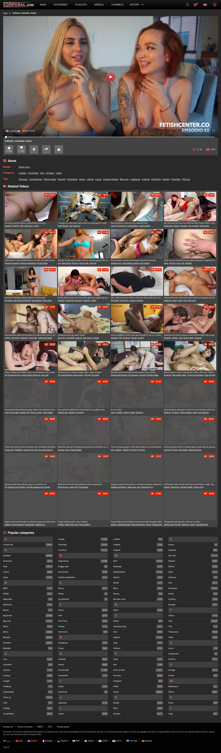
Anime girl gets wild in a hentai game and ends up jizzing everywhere (190, 447)
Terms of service (25, 727)
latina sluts (47, 300)
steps (166, 263)
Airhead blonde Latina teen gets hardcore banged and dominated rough (190, 297)
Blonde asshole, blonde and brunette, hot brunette (133, 372)
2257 (50, 727)
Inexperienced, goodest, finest (71, 335)
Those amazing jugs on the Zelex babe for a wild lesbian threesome (137, 447)
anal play (167, 450)
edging (7, 338)
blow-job (61, 338)
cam (42, 173)
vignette (119, 413)
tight (22, 226)
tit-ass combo (36, 413)
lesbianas (135, 179)
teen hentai (183, 450)
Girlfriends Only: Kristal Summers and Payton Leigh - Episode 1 (190, 484)
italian (132, 413)
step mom (28, 226)
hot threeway (133, 375)
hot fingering (121, 226)
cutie (7, 413)
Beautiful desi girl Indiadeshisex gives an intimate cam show (84, 447)
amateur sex (25, 413)
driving (148, 525)
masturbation (132, 226)
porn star (45, 375)
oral (70, 226)
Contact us (8, 727)
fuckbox (61, 525)
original (96, 338)
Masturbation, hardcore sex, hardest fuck (129, 223)
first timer (15, 338)
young (36, 226)
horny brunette (18, 525)
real (112, 450)
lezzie (98, 179)
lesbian (22, 173)
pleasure (198, 338)
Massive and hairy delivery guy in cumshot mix (26, 484)
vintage (126, 413)
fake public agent (179, 375)
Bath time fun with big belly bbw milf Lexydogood (80, 484)
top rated (95, 375)
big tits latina (42, 263)
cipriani (166, 179)
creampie (24, 338)
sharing (177, 226)
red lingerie (204, 226)
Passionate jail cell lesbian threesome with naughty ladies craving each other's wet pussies (137, 522)
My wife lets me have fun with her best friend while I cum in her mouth (190, 223)
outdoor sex (63, 413)
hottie (192, 525)
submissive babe (45, 338)
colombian (33, 173)
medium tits (40, 525)
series (82, 179)
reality (93, 300)
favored (62, 179)
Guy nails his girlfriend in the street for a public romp (81, 410)
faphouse (185, 525)
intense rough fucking (17, 487)
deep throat (66, 263)
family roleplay (186, 413)
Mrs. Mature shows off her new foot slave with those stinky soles (137, 297)
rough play (33, 338)
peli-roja (186, 179)
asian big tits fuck (30, 450)
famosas (23, 179)
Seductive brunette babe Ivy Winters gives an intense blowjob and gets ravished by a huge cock (31, 522)
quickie (141, 338)
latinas (90, 179)
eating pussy (78, 375)
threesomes (157, 525)
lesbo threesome (138, 525)
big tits (175, 450)
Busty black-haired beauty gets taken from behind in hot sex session (31, 410)
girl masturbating (65, 375)
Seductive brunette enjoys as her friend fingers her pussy (189, 335)
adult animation (194, 450)
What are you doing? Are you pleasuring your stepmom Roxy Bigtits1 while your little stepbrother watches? (190, 260)
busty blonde (63, 226)
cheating (126, 450)
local (68, 450)
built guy (76, 226)
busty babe (14, 413)
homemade (83, 487)
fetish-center (50, 179)
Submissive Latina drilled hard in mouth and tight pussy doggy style (31, 260)
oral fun (172, 263)
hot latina (9, 300)
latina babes (37, 300)
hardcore (86, 300)
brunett (143, 375)
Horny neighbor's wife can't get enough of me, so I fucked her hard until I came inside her (137, 335)
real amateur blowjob (22, 300)
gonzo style (83, 263)
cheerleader (29, 525)
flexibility (18, 450)
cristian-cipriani (110, 179)
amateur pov (116, 263)
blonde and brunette (119, 375)
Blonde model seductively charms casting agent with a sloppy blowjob (84, 260)
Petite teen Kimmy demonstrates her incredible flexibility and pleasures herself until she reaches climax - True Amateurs (31, 447)
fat (6, 487)
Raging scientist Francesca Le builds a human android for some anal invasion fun (137, 484)
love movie (87, 338)
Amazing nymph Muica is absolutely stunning (25, 223)
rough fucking (144, 226)
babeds (8, 525)
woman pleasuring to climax (38, 487)
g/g (151, 487)
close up (92, 263)
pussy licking (188, 338)
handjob (188, 263)
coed (113, 226)
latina (59, 173)
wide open (132, 487)
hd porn (75, 263)
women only (198, 487)
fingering (167, 338)
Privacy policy (63, 727)
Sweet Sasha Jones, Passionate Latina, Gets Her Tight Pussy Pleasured (190, 372)
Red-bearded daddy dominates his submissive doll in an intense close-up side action (31, 335)
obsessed (145, 487)
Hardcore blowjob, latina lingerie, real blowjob (25, 297)
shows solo (9, 450)
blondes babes (153, 375)
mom (178, 263)
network (78, 338)
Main (5, 13)
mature (133, 300)
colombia (176, 179)
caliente (146, 179)
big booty (78, 300)
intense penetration (28, 263)
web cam (124, 179)
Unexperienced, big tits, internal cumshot (182, 522)
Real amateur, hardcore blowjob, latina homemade (133, 260)
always (114, 525)
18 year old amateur (195, 375)
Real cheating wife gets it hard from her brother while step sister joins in (190, 410)
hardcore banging (12, 263)
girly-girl (87, 375)
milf (120, 338)
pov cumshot (193, 226)
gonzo (180, 300)
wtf (182, 263)
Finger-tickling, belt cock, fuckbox (73, 522)
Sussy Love (24, 167)
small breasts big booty (30, 375)
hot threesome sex (12, 375)
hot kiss (142, 450)
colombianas (35, 179)
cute (180, 338)
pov (59, 263)
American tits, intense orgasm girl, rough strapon (80, 372)
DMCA (40, 727)
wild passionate (123, 525)
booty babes (48, 413)
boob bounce (63, 487)
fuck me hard (209, 375)
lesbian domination (119, 487)
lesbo (67, 525)
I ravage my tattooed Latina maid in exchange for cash (82, 223)
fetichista (156, 179)
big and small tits (46, 450)
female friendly (186, 487)
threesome (168, 226)
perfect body (169, 525)
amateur (50, 173)
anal (138, 487)
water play (73, 487)
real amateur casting (130, 263)
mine (113, 413)
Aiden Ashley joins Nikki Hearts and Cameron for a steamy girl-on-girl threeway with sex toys (31, 372)
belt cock (74, 525)
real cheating (203, 413)
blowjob (16, 226)
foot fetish (115, 300)
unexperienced (202, 525)
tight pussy (191, 300)
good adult (70, 338)
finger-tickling (84, 525)
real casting (145, 263)
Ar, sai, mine (116, 410)
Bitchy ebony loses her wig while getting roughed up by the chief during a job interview (84, 297)
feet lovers (124, 300)
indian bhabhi (76, 450)
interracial (70, 300)
